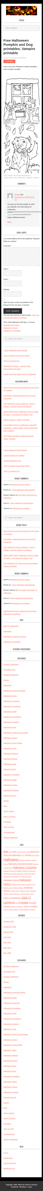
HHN (5, 806)
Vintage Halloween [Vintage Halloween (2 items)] (13, 909)
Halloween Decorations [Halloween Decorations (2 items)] (17, 873)
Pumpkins (7, 822)
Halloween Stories (10, 785)
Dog (15, 178)
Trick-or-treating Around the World (16, 356)
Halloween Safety (10, 780)
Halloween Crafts (10, 712)
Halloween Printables (22, 175)
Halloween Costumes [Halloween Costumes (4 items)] (25, 867)
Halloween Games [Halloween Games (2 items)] (26, 876)
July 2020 (7, 937)
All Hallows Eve (9, 670)
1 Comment (9, 61)
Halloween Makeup (10, 754)
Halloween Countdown (12, 331)
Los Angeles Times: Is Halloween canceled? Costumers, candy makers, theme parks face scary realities (20, 428)
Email (5, 279)
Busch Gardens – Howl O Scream (16, 420)
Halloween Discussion (28, 611)
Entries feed (8, 1158)
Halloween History (10, 738)
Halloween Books (10, 696)
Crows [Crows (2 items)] (27, 852)
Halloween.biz (21, 10)
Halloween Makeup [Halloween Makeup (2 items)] (18, 888)
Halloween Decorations (12, 717)
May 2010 (7, 948)
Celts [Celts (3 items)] (14, 852)
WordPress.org (9, 1168)
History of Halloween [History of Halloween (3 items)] (12, 898)
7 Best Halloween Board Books (15, 350)
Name (6, 269)
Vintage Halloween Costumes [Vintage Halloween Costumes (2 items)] (27, 909)
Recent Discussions (22, 649)
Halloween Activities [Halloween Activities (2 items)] (25, 860)
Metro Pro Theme (23, 1185)
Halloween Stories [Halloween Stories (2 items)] (25, 891)
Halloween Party (9, 769)
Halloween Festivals (11, 722)
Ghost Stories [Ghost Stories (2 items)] (35, 855)
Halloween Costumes (11, 701)
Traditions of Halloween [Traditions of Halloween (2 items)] (17, 906)
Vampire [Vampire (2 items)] (5, 909)
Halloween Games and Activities (15, 733)
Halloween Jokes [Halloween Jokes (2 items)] (8, 888)
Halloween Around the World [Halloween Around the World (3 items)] (20, 864)
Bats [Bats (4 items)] (5, 851)
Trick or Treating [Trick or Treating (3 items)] (30, 906)
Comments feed (9, 1163)
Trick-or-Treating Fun (11, 361)
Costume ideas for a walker (13, 455)
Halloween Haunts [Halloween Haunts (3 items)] (11, 880)
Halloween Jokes (9, 748)
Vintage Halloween (10, 837)
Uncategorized (9, 832)
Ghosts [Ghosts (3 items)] (28, 855)
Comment (7, 246)
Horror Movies (8, 811)
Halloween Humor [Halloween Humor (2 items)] (30, 884)
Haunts (6, 801)
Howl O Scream (9, 817)
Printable (21, 178)
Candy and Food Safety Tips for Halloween (19, 374)
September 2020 (9, 927)
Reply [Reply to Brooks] (9, 222)
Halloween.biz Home (11, 325)
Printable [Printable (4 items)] (23, 902)
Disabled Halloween (11, 675)
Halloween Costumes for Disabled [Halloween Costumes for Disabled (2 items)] (12, 871)
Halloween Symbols (11, 790)
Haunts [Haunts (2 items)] (32, 894)
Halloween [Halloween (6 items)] (11, 859)
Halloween (7, 631)
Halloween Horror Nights (12, 743)
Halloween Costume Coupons (14, 637)
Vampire (36, 178)
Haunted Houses (9, 796)
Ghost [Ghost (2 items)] (23, 855)
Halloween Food (9, 727)
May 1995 (7, 953)
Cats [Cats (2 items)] (10, 852)
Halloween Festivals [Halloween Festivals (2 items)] (29, 873)
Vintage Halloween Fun (12, 461)
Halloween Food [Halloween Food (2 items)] (7, 876)
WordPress (23, 1187)
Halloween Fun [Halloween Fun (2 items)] (17, 876)
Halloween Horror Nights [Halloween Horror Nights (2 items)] (18, 884)
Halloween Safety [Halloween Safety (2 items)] (14, 891)
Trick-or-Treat (8, 827)
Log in (5, 1153)
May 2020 (7, 942)
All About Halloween (11, 664)
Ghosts (6, 680)
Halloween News (9, 764)
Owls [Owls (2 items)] (16, 903)
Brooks (17, 194)
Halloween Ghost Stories (20, 484)
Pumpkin (29, 178)
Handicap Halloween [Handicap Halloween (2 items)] (14, 894)
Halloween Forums (10, 328)
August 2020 (8, 932)
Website (6, 289)
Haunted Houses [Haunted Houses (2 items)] (24, 894)
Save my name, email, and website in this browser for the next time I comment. (18, 303)
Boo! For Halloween (11, 626)
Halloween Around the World (14, 691)
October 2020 (8, 921)
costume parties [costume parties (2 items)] (21, 852)
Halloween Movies (10, 759)
